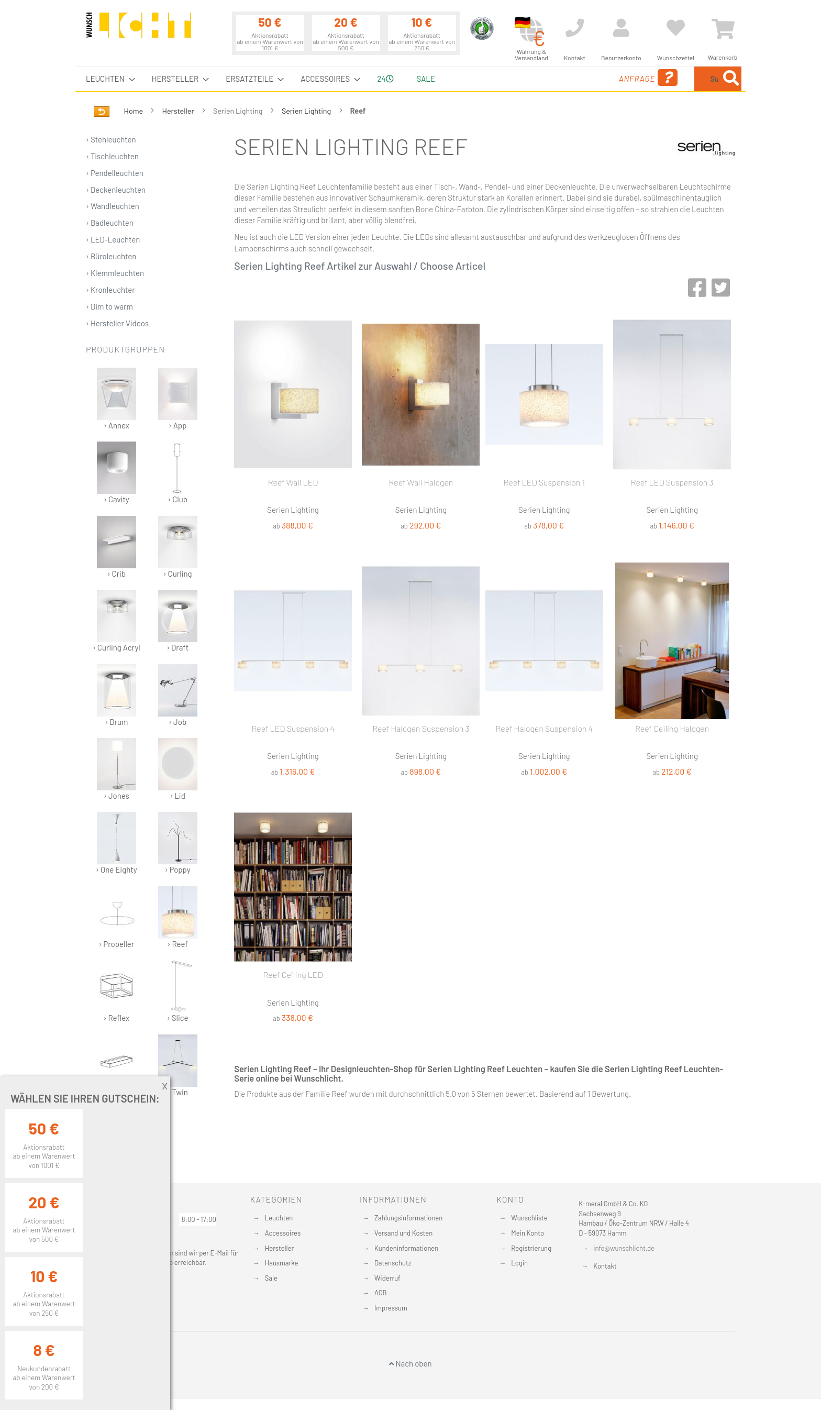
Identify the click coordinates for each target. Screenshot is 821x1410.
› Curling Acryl (116, 621)
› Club (177, 473)
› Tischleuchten (112, 156)
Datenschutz (393, 1263)
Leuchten (279, 1218)
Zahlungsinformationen (408, 1218)
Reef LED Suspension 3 (672, 482)
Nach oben (410, 1363)
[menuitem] (107, 79)
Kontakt (604, 1266)
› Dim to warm (109, 306)
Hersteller (179, 110)
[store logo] (138, 30)
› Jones (116, 769)
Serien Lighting (307, 110)
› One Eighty (116, 843)
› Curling (177, 547)
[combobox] (665, 79)
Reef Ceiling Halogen (672, 728)
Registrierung (531, 1248)
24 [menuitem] (385, 78)
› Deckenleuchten (116, 189)
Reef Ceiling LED (293, 974)
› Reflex (116, 991)
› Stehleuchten (111, 139)
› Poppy (177, 843)
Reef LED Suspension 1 (544, 482)
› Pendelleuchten (114, 173)
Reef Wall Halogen (421, 482)
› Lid (177, 769)
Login (519, 1263)
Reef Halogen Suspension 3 (420, 728)
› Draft (177, 621)
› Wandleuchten (112, 206)
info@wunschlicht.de (623, 1248)
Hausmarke (281, 1263)
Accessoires (283, 1233)
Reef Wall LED (293, 482)
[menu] (410, 79)
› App (177, 399)
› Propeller (116, 917)
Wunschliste (529, 1218)
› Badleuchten (110, 222)
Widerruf (387, 1278)
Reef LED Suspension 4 (292, 728)
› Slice (177, 991)
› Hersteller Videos (117, 323)
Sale (271, 1278)
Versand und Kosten (403, 1233)
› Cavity (116, 473)
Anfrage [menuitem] (563, 77)
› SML (116, 1065)
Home (134, 110)
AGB (380, 1292)
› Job (177, 695)
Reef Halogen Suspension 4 (544, 728)
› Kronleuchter (110, 289)
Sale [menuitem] (426, 78)
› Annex (116, 399)
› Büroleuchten (111, 256)
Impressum (390, 1308)
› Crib (116, 547)
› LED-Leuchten (113, 239)
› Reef (177, 917)
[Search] (730, 79)
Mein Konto (527, 1233)
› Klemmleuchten (115, 273)
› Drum (116, 695)
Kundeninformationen (406, 1248)
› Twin (177, 1065)
